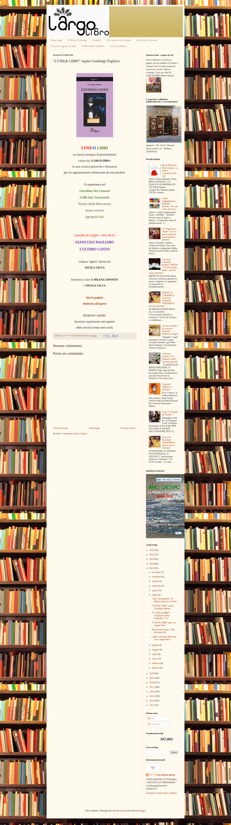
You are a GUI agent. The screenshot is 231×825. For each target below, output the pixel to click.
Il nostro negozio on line (63, 46)
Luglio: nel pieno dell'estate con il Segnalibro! (164, 638)
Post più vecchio (128, 428)
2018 (152, 682)
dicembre (156, 572)
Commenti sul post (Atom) (75, 433)
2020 (152, 673)
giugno (155, 645)
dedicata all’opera (94, 303)
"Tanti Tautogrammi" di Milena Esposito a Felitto (164, 600)
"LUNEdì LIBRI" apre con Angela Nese (164, 624)
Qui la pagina (94, 297)
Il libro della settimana (92, 46)
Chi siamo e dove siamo (118, 40)
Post (151, 718)
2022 (152, 564)
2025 (152, 550)
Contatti (96, 40)
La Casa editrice (118, 46)
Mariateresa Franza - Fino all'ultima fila (163, 631)
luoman (122, 810)
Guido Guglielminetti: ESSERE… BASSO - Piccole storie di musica (170, 203)
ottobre (155, 581)
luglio (155, 595)
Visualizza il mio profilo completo (161, 793)
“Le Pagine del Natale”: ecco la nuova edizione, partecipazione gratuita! (169, 234)
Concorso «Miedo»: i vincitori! (167, 387)
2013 (152, 705)
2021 (152, 568)
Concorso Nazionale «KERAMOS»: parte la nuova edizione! (169, 442)
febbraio (156, 663)
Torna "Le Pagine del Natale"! (170, 413)
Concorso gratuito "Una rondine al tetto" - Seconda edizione (170, 357)
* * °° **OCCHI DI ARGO (162, 775)
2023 (152, 559)
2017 (152, 687)
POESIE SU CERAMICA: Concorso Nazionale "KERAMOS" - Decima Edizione (162, 299)
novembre (157, 577)
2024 (152, 554)
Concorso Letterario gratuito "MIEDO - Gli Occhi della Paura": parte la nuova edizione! (163, 266)
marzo (155, 658)
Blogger (141, 810)
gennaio (156, 668)
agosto (155, 590)
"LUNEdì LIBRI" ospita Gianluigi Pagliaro (163, 607)
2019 (152, 678)
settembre (156, 586)
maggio (155, 649)
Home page (56, 40)
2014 (152, 700)
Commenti (154, 724)
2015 (152, 696)
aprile (155, 654)
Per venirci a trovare (146, 40)
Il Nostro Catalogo (77, 40)
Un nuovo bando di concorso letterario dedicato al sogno (170, 330)
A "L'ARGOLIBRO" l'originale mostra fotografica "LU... (161, 615)
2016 (152, 691)
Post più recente (61, 428)
